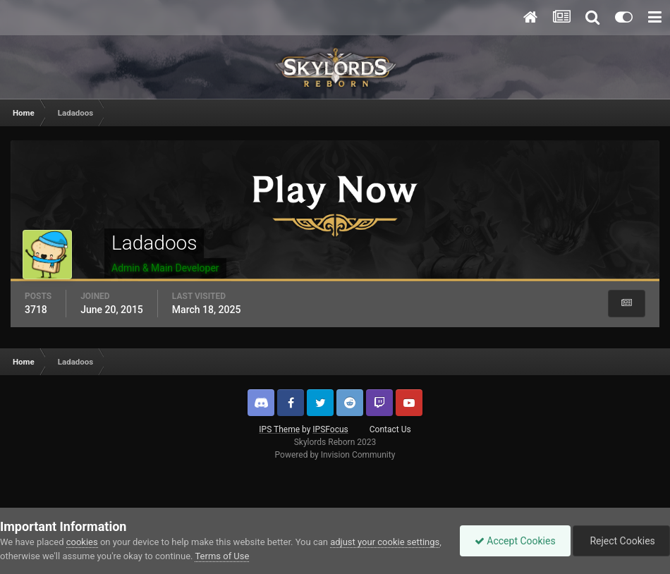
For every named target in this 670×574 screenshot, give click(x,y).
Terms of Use (222, 556)
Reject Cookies (621, 540)
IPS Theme (279, 429)
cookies (82, 542)
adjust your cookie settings (384, 542)
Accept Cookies (515, 540)
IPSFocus (330, 429)
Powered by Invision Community (335, 455)
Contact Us (390, 429)
